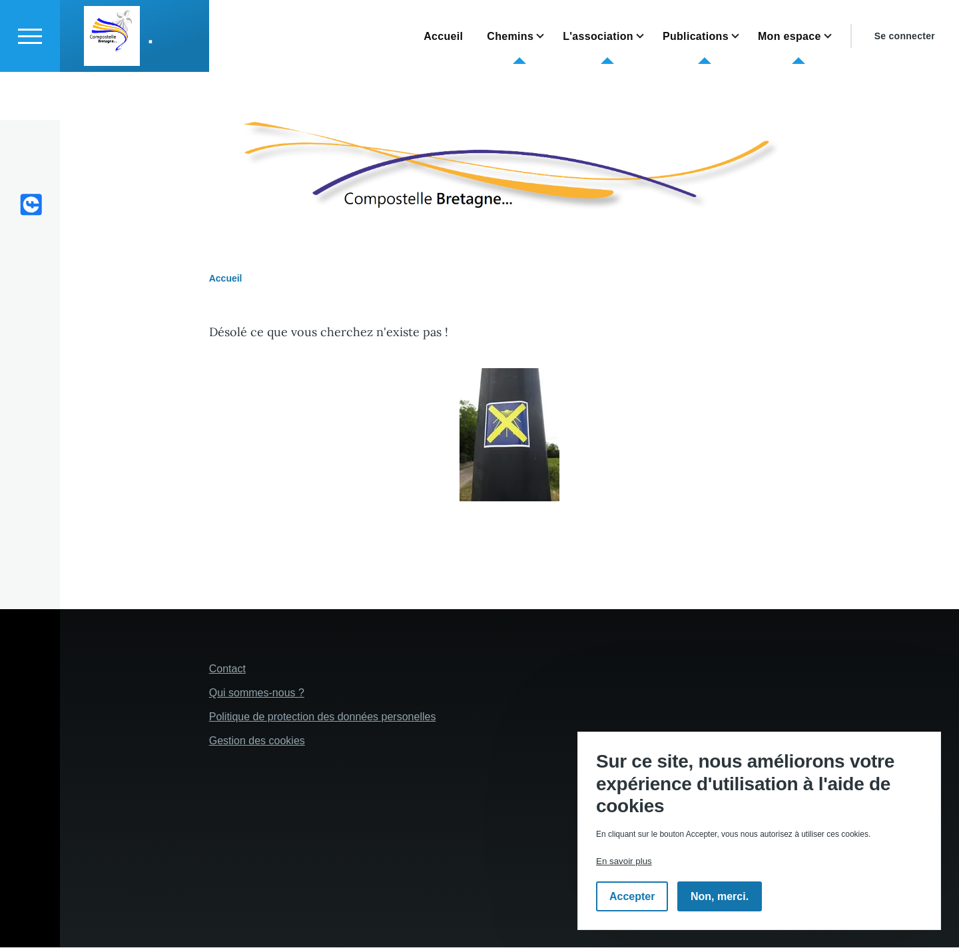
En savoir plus (624, 861)
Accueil (225, 279)
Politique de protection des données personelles (322, 717)
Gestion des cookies (257, 741)
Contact (227, 669)
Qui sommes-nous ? (256, 693)
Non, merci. (720, 896)
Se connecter (904, 84)
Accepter (632, 896)
